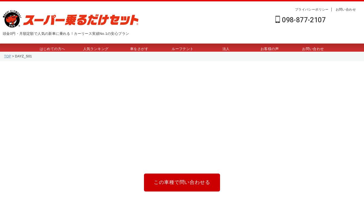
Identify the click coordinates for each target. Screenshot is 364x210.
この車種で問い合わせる (182, 181)
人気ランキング (96, 49)
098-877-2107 (300, 20)
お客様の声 (270, 49)
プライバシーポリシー (312, 9)
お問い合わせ (346, 9)
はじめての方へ (52, 49)
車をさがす (139, 49)
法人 (226, 49)
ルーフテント (182, 49)
